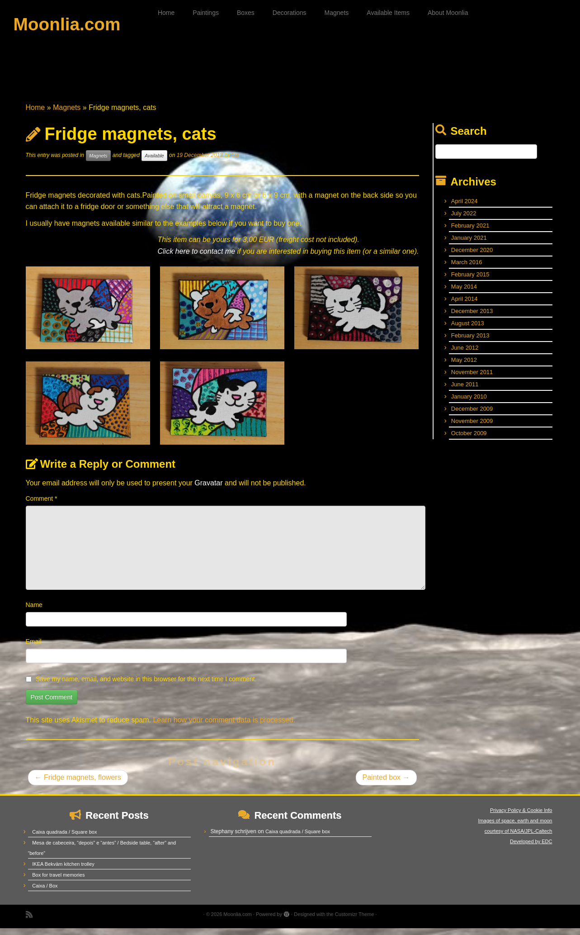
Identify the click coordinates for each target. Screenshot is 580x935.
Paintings (206, 12)
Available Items (388, 12)
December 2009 (472, 415)
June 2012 (465, 354)
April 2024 (464, 207)
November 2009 (472, 427)
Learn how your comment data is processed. (224, 727)
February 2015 (470, 281)
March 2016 (466, 269)
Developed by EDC (531, 848)
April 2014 (464, 305)
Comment (41, 505)
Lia (235, 162)
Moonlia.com (67, 25)
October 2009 (469, 440)
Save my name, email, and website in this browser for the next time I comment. (146, 685)
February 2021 (470, 232)
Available (154, 162)
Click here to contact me (196, 258)
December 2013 (472, 317)
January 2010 (469, 403)
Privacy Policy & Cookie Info (521, 817)
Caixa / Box (44, 892)
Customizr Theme (354, 921)
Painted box (386, 784)
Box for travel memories (58, 881)
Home (166, 12)
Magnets (337, 12)
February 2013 (470, 342)
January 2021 (469, 244)
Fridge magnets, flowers (78, 784)
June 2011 (465, 391)
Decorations (290, 12)
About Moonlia (448, 12)
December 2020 (472, 256)
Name (34, 611)
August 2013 (467, 330)
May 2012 (464, 366)
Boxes (246, 12)
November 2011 (472, 378)
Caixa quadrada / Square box (64, 838)
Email (34, 648)
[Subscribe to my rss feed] (32, 921)
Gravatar (208, 490)
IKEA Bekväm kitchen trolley (63, 870)
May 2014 (464, 293)
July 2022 (463, 220)
